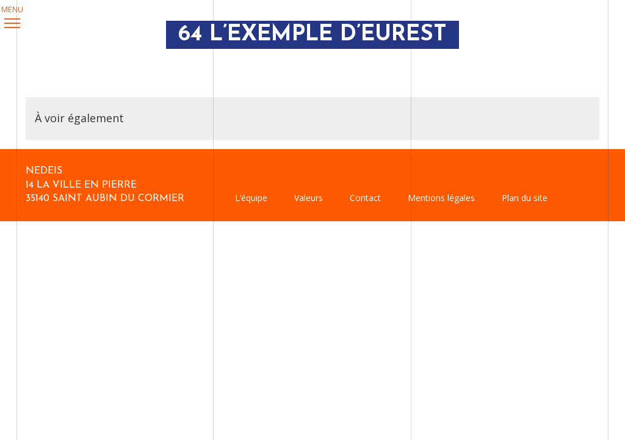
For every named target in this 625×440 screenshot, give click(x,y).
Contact (365, 198)
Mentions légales (441, 198)
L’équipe (251, 198)
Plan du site (524, 198)
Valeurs (308, 198)
